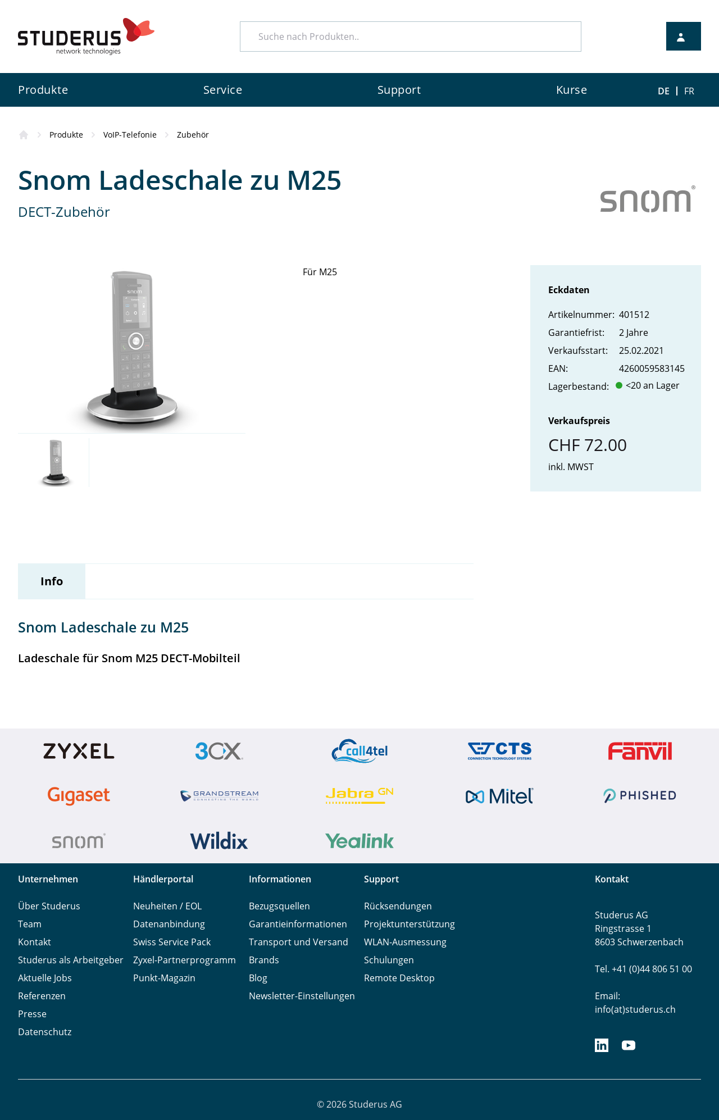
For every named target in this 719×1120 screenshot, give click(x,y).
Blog (258, 978)
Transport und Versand (298, 942)
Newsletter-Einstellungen (302, 996)
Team (30, 924)
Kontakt (34, 942)
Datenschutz (44, 1032)
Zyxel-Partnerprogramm (184, 960)
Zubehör (193, 134)
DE (664, 91)
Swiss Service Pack (172, 942)
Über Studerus (49, 906)
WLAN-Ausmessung (405, 942)
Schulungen (389, 960)
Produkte (66, 134)
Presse (32, 1014)
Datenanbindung (169, 924)
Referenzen (42, 996)
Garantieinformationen (298, 924)
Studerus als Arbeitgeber (71, 960)
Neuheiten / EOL (167, 906)
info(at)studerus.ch (635, 1009)
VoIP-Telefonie (130, 134)
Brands (264, 960)
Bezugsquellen (279, 906)
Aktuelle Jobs (45, 978)
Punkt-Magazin (164, 978)
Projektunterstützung (409, 924)
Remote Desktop (399, 978)
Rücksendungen (398, 906)
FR (689, 91)
